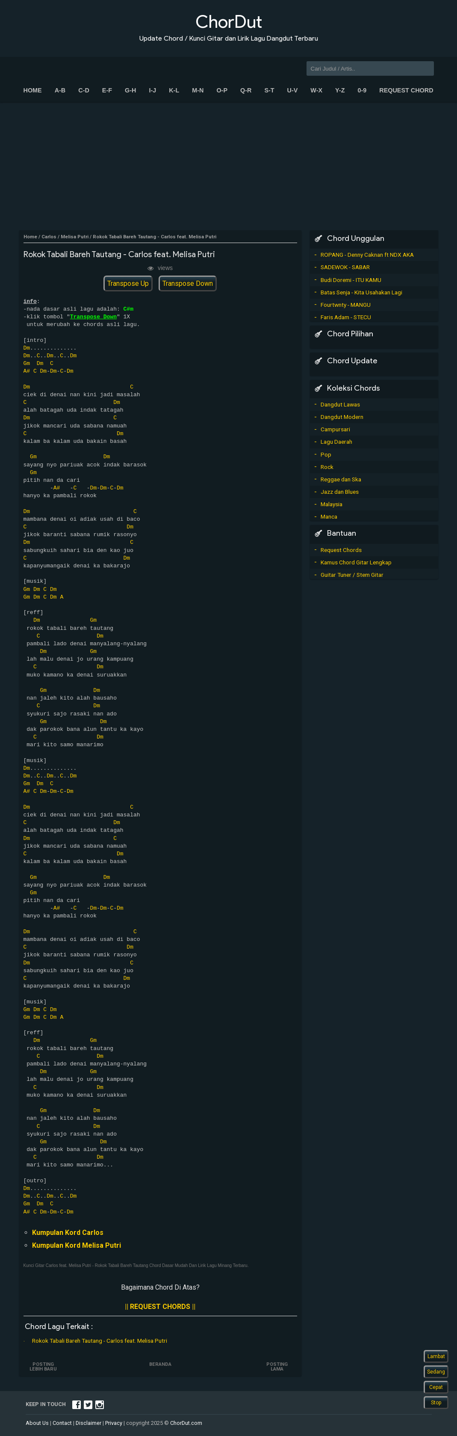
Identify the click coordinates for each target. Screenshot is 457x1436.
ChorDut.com (186, 1423)
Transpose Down (187, 283)
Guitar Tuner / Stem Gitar (352, 574)
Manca (329, 516)
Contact (62, 1423)
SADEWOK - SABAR (345, 267)
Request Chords (341, 549)
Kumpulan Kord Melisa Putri (76, 1245)
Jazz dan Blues (340, 491)
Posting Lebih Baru (44, 1367)
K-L (174, 90)
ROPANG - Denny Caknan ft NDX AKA (367, 254)
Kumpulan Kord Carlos (67, 1232)
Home (33, 90)
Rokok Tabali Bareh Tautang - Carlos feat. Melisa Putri (99, 1340)
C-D (83, 90)
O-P (221, 90)
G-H (130, 90)
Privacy (113, 1423)
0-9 (361, 90)
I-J (152, 90)
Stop (436, 1403)
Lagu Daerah (336, 441)
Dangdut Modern (342, 416)
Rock (327, 466)
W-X (316, 90)
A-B (60, 90)
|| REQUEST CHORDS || (160, 1306)
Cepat (436, 1387)
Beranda (160, 1364)
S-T (269, 90)
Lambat (436, 1356)
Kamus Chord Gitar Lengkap (356, 562)
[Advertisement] (228, 166)
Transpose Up (128, 283)
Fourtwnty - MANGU (346, 304)
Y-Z (340, 90)
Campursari (335, 429)
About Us (37, 1423)
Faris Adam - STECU (346, 317)
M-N (197, 90)
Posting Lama (276, 1367)
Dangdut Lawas (340, 404)
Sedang (436, 1372)
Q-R (245, 90)
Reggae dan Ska (341, 479)
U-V (292, 90)
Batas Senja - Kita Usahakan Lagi (361, 292)
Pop (326, 454)
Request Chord (406, 90)
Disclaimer (88, 1423)
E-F (107, 90)
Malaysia (331, 504)
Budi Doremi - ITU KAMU (351, 279)
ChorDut (228, 22)
